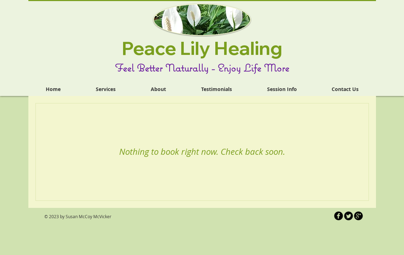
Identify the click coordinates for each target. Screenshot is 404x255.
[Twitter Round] (348, 215)
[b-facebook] (338, 215)
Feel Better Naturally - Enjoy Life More (202, 67)
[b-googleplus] (358, 215)
